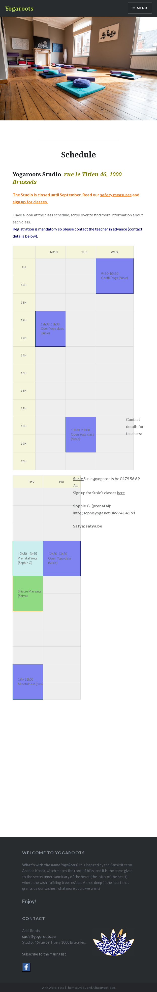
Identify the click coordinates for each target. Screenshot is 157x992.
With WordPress (53, 987)
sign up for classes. (30, 201)
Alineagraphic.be (103, 987)
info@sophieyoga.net (91, 512)
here (121, 492)
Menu (142, 8)
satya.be (94, 525)
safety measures (116, 194)
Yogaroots (19, 8)
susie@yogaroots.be (39, 936)
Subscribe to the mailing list (44, 954)
